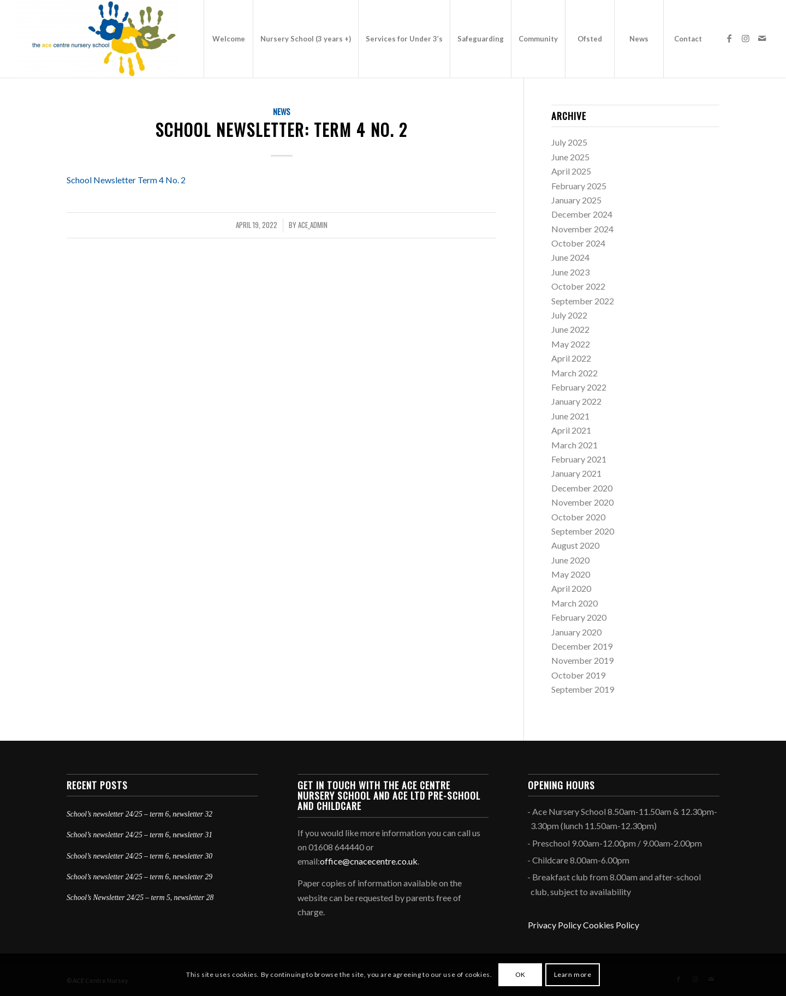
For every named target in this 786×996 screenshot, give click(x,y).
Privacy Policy (554, 925)
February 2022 (578, 387)
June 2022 (570, 329)
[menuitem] (228, 38)
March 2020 (574, 603)
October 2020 (578, 517)
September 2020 (582, 531)
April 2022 (571, 358)
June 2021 (570, 416)
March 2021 (574, 445)
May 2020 (570, 574)
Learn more (573, 974)
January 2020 (576, 632)
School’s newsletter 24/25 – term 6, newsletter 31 (139, 835)
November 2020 (582, 502)
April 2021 (571, 430)
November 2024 (582, 229)
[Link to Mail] (762, 38)
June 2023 (570, 272)
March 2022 (574, 373)
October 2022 (578, 286)
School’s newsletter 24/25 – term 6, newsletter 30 (139, 856)
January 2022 (576, 401)
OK (520, 974)
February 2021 (578, 459)
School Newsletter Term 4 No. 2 (126, 180)
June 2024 (570, 257)
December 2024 (581, 214)
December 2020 (581, 488)
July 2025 (569, 142)
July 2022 (569, 315)
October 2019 (578, 675)
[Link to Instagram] (745, 38)
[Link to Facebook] (729, 38)
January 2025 (576, 200)
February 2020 (578, 617)
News (281, 111)
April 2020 (571, 588)
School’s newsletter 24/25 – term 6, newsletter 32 (139, 814)
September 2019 (582, 689)
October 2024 (578, 243)
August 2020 (575, 545)
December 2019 (581, 646)
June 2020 (570, 560)
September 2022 (582, 301)
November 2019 (582, 660)
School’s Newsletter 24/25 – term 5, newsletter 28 (140, 897)
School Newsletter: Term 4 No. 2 (282, 129)
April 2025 (571, 171)
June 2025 (570, 157)
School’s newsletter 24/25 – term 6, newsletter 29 (139, 877)
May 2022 (570, 344)
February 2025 (578, 186)
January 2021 (576, 473)
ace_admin (312, 225)
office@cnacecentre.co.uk (369, 861)
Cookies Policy (611, 925)
